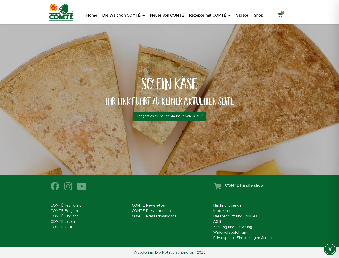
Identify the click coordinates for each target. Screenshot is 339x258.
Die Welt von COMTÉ (123, 16)
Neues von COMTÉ (167, 15)
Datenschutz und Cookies (235, 216)
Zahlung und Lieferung (232, 227)
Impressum (223, 211)
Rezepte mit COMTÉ (210, 16)
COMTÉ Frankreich (67, 205)
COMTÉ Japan (63, 221)
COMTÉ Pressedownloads (154, 216)
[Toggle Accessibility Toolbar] (330, 249)
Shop (258, 15)
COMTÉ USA (61, 227)
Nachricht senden (228, 205)
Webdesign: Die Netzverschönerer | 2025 (170, 252)
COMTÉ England (65, 216)
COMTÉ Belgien (64, 211)
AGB (217, 221)
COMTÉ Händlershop (244, 185)
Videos (242, 15)
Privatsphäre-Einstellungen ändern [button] (243, 238)
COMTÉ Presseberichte (152, 211)
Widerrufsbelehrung (230, 232)
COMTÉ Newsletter (149, 205)
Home (91, 15)
